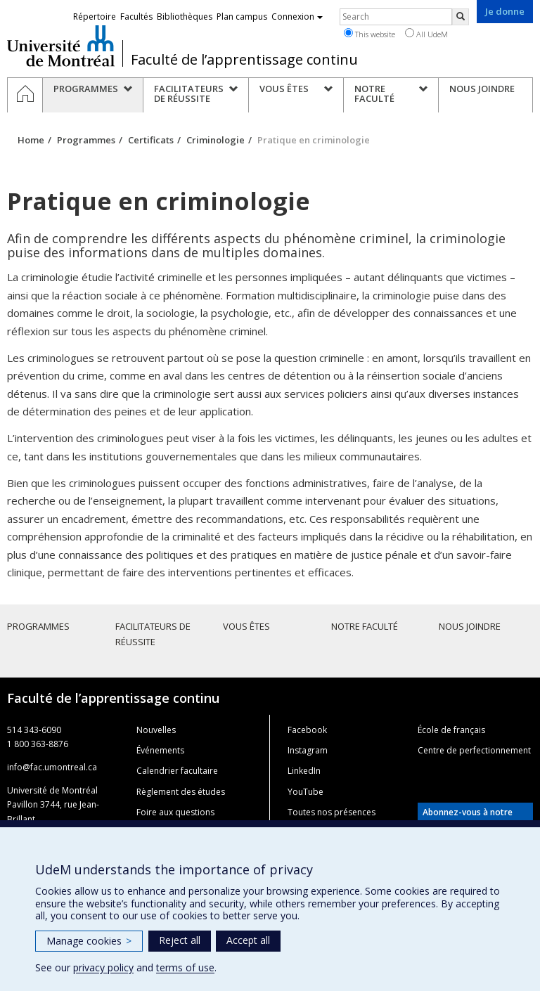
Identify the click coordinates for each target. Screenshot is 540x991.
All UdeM (426, 33)
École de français (451, 730)
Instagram (308, 750)
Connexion (297, 16)
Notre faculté (364, 626)
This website (369, 33)
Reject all (179, 940)
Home (31, 140)
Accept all (248, 940)
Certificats (151, 140)
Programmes (86, 140)
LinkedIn (304, 771)
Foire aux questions (175, 812)
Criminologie (215, 140)
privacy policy (103, 967)
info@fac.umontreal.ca (52, 767)
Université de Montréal (61, 46)
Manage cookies (88, 940)
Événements (160, 750)
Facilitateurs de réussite (153, 634)
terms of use (185, 967)
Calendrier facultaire (177, 771)
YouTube (305, 792)
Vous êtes (246, 626)
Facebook (307, 730)
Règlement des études (180, 792)
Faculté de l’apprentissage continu (244, 60)
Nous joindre (470, 626)
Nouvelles (156, 730)
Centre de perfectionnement (474, 750)
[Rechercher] (460, 16)
